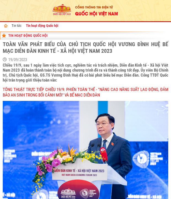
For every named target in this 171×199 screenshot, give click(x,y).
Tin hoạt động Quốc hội (42, 25)
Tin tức (17, 25)
